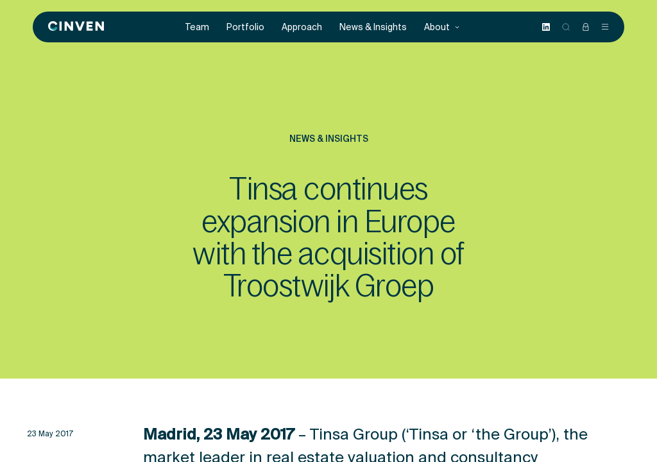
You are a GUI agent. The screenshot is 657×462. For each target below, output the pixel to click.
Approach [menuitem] (302, 27)
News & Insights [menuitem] (373, 27)
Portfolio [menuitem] (245, 27)
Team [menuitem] (197, 27)
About (442, 27)
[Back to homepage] (76, 27)
